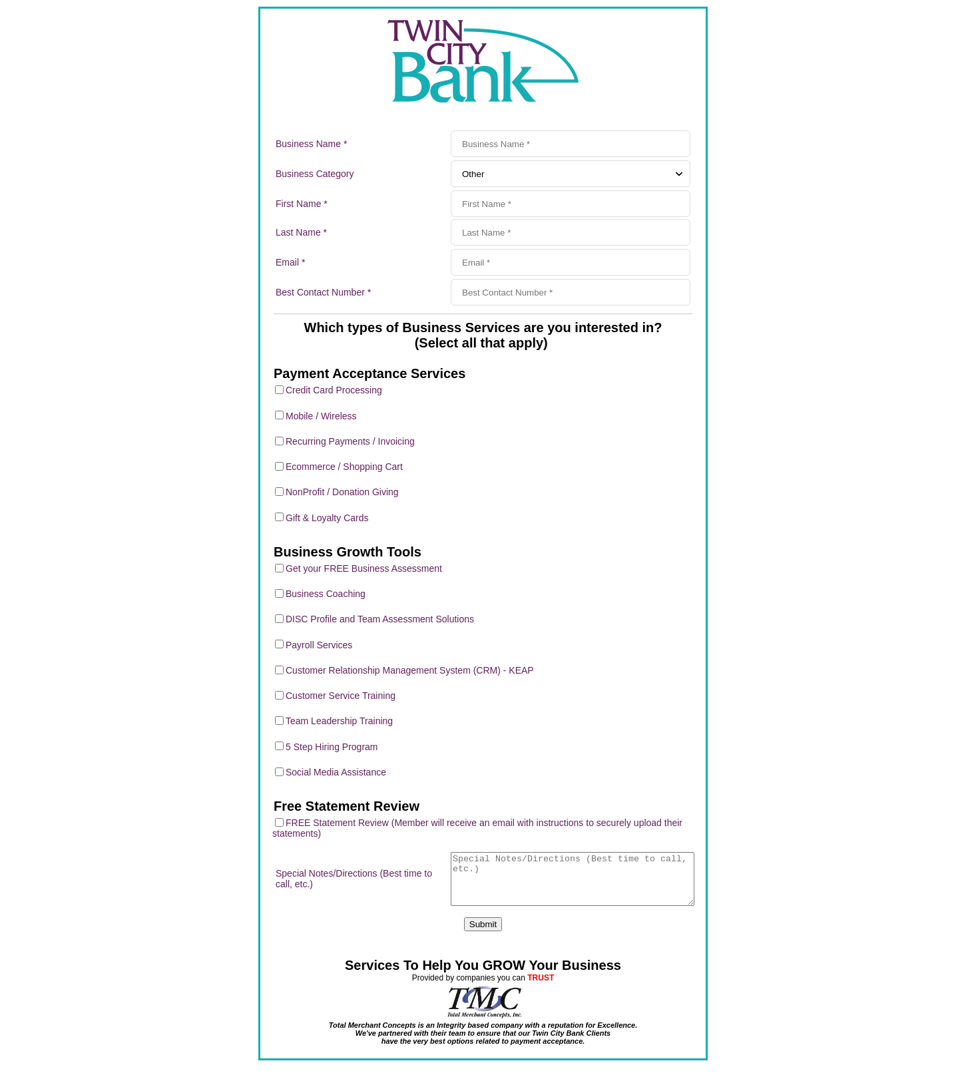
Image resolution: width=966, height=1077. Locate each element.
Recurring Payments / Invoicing (350, 441)
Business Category (315, 173)
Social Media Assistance (336, 772)
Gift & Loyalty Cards (327, 518)
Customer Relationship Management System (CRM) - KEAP (410, 670)
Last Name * (301, 232)
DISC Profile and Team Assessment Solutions (380, 619)
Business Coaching (325, 593)
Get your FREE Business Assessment (364, 568)
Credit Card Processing (334, 390)
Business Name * (311, 143)
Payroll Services (319, 645)
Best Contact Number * (323, 292)
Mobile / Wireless (321, 416)
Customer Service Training (340, 695)
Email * (290, 262)
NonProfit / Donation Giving (342, 492)
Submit (483, 934)
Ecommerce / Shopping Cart (344, 466)
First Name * (302, 203)
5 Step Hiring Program (332, 747)
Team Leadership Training (339, 721)
